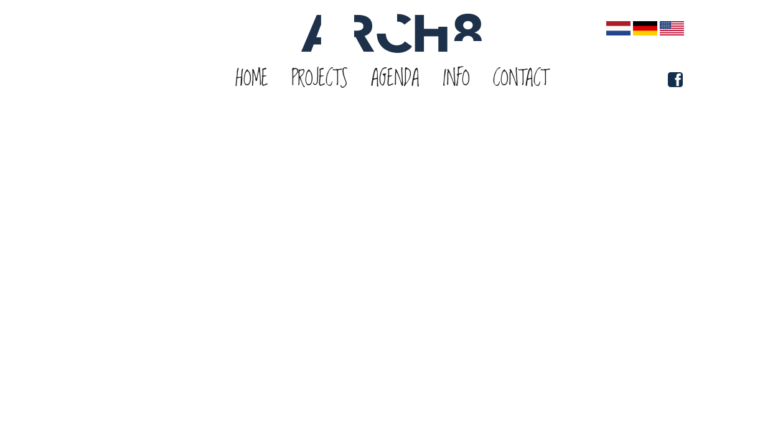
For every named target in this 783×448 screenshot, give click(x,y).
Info (456, 78)
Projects (319, 78)
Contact (520, 78)
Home (252, 78)
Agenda (395, 78)
